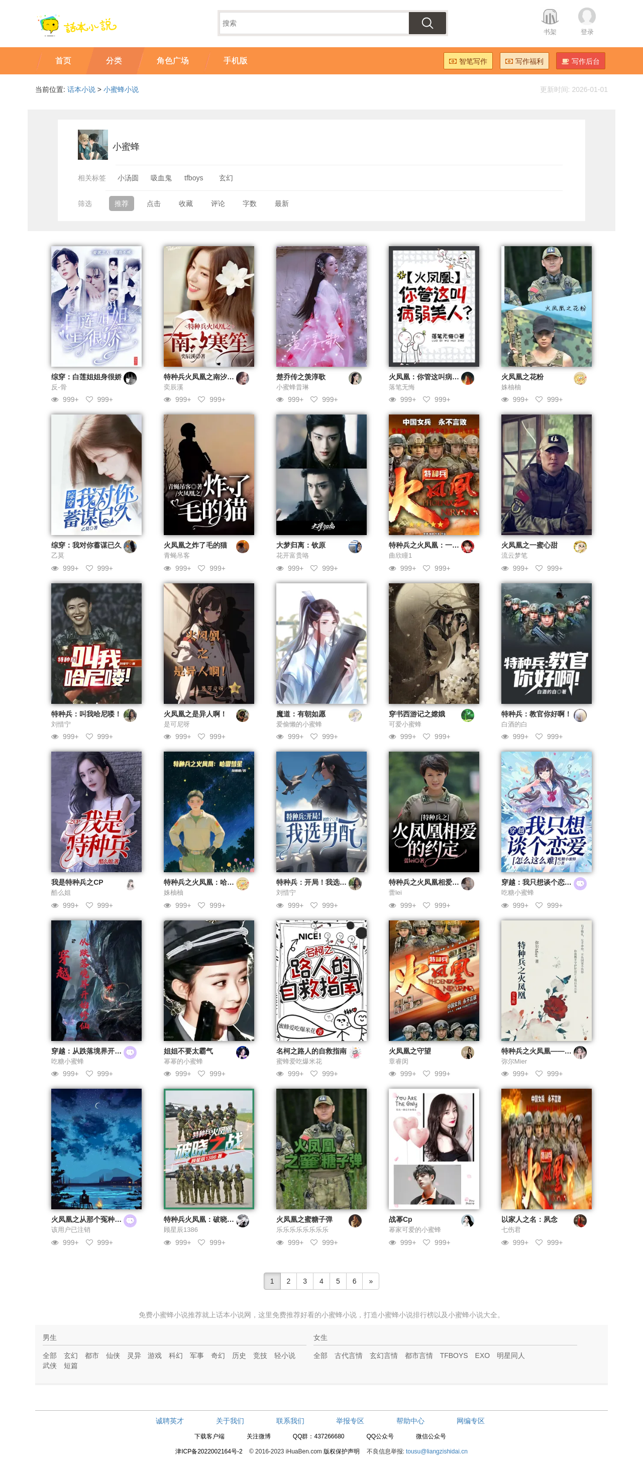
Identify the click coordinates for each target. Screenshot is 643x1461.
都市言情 (419, 1355)
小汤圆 (128, 178)
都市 (92, 1355)
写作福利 (524, 61)
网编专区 (471, 1421)
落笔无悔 (402, 387)
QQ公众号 (380, 1436)
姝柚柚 (511, 387)
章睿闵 (398, 1061)
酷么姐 (61, 892)
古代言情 (349, 1355)
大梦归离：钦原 (301, 545)
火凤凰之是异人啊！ (195, 714)
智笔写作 (468, 61)
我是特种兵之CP (77, 882)
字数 (250, 203)
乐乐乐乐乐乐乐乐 (302, 1229)
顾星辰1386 (181, 1229)
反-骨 (58, 387)
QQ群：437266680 (319, 1436)
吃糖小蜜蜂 (517, 892)
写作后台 (581, 61)
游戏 (155, 1355)
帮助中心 (410, 1421)
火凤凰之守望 (410, 1051)
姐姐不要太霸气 (188, 1051)
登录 (587, 32)
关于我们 (230, 1421)
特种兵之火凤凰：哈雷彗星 (206, 882)
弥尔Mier (514, 1061)
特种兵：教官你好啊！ (536, 714)
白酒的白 (514, 724)
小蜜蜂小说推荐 (177, 1315)
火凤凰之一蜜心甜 (529, 545)
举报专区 (350, 1421)
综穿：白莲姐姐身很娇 (86, 377)
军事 (197, 1355)
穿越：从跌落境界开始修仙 (93, 1051)
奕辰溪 (173, 387)
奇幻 (218, 1355)
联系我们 (290, 1421)
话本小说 (81, 89)
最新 (282, 203)
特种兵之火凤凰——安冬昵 (543, 1051)
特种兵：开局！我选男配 (315, 882)
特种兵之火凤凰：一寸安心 (431, 545)
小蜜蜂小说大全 (472, 1315)
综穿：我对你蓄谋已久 (86, 545)
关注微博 (259, 1436)
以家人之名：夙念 (529, 1219)
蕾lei (395, 892)
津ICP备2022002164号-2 (208, 1451)
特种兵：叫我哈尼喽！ (86, 714)
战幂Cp (400, 1219)
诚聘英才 (170, 1421)
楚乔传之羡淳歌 (301, 377)
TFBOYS (454, 1355)
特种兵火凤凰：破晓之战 (202, 1219)
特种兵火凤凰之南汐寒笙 (202, 377)
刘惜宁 (61, 724)
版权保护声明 (342, 1451)
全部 (50, 1355)
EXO (482, 1355)
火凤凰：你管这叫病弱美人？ (434, 377)
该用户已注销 (70, 1229)
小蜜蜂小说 (121, 89)
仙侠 (113, 1355)
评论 (218, 203)
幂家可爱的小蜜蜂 (415, 1229)
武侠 (50, 1366)
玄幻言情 (384, 1355)
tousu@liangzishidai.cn (437, 1451)
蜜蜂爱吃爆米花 (299, 1061)
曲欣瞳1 (400, 555)
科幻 (176, 1355)
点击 (154, 203)
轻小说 (284, 1355)
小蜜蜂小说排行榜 (406, 1315)
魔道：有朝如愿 (301, 714)
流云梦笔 (514, 555)
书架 (550, 32)
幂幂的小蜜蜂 (183, 1061)
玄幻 (226, 178)
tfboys (193, 178)
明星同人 (511, 1355)
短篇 (71, 1366)
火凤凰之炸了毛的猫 (195, 545)
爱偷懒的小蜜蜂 (299, 724)
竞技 (260, 1355)
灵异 (134, 1355)
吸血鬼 (161, 178)
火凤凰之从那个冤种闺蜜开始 (97, 1219)
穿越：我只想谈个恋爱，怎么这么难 (557, 882)
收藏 (186, 203)
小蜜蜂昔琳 (292, 387)
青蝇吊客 (177, 555)
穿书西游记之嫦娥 (417, 714)
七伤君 (511, 1229)
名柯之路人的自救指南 (311, 1051)
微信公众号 (431, 1436)
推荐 (122, 203)
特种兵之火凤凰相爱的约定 (431, 882)
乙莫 (57, 555)
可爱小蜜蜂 (405, 724)
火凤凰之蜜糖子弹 (304, 1219)
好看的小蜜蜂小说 (328, 1315)
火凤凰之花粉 (522, 377)
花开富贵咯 (292, 555)
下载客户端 (209, 1436)
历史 (239, 1355)
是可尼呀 (177, 724)
